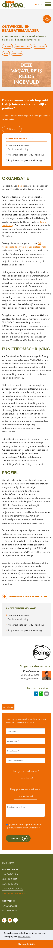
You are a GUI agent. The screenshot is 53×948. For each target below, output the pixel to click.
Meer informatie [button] (24, 937)
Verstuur (15, 838)
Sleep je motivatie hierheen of (25, 789)
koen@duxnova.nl (30, 678)
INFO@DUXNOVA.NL (12, 888)
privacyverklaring (15, 827)
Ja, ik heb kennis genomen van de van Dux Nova (24, 826)
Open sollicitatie (26, 944)
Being (21, 185)
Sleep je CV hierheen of (25, 771)
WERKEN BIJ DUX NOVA (13, 893)
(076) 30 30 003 (10, 883)
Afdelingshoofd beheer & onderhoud (26, 154)
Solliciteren (12, 129)
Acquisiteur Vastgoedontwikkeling (25, 160)
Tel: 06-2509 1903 (29, 674)
